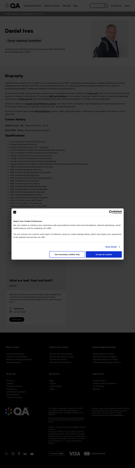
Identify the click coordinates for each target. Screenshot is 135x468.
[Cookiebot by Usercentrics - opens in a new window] (111, 212)
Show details (111, 247)
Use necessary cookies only (67, 254)
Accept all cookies (104, 254)
